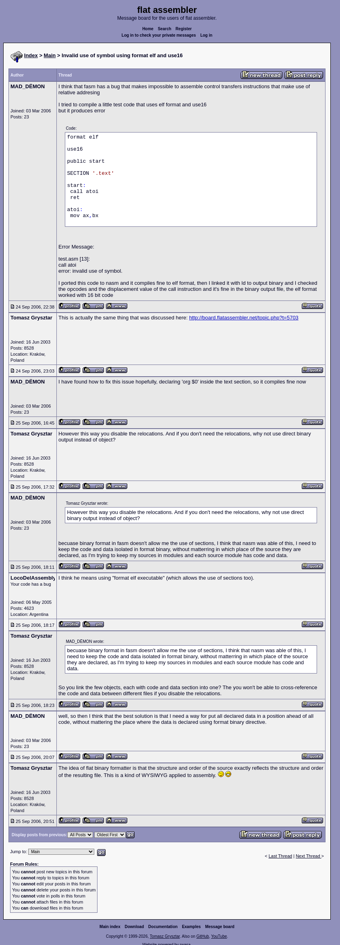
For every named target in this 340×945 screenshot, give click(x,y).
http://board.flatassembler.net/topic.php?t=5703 (243, 318)
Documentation (163, 926)
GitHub (202, 936)
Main (50, 55)
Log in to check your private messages (159, 35)
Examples (191, 926)
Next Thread (308, 856)
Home (147, 29)
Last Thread (280, 856)
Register (184, 29)
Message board (219, 926)
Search (164, 29)
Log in (206, 35)
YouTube (219, 936)
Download (134, 926)
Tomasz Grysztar (165, 936)
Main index (110, 926)
